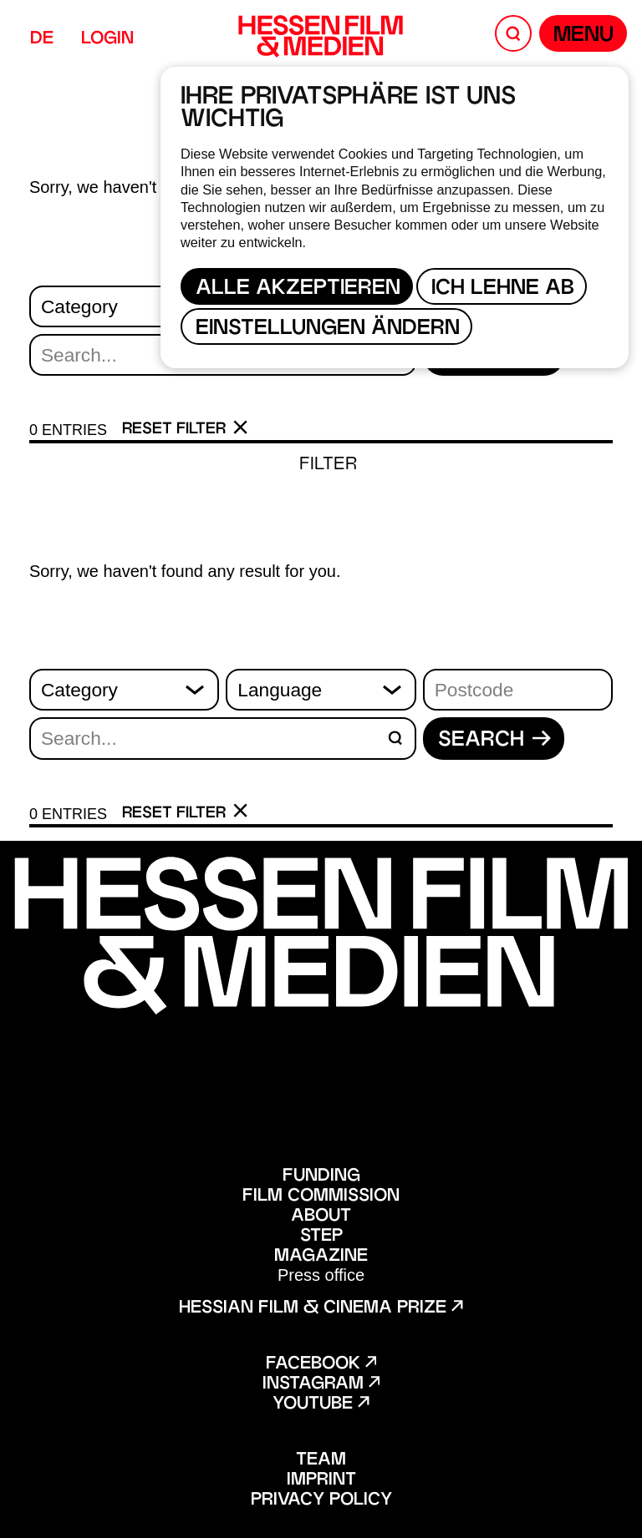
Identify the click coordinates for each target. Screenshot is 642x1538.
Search (495, 740)
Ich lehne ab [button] (502, 289)
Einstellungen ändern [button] (328, 329)
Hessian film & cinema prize (320, 1308)
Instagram (321, 1384)
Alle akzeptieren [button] (298, 289)
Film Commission (321, 1196)
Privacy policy (321, 1500)
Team (321, 1460)
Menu (583, 36)
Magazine (321, 1256)
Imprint (321, 1480)
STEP (321, 1236)
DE (42, 39)
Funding (321, 1176)
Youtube (321, 1404)
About (321, 1216)
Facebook (321, 1364)
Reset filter (185, 429)
